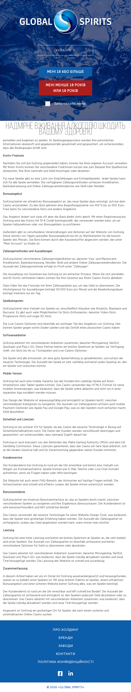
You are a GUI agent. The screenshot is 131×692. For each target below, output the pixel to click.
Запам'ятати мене (70, 103)
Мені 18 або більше (65, 72)
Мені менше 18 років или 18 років (65, 88)
